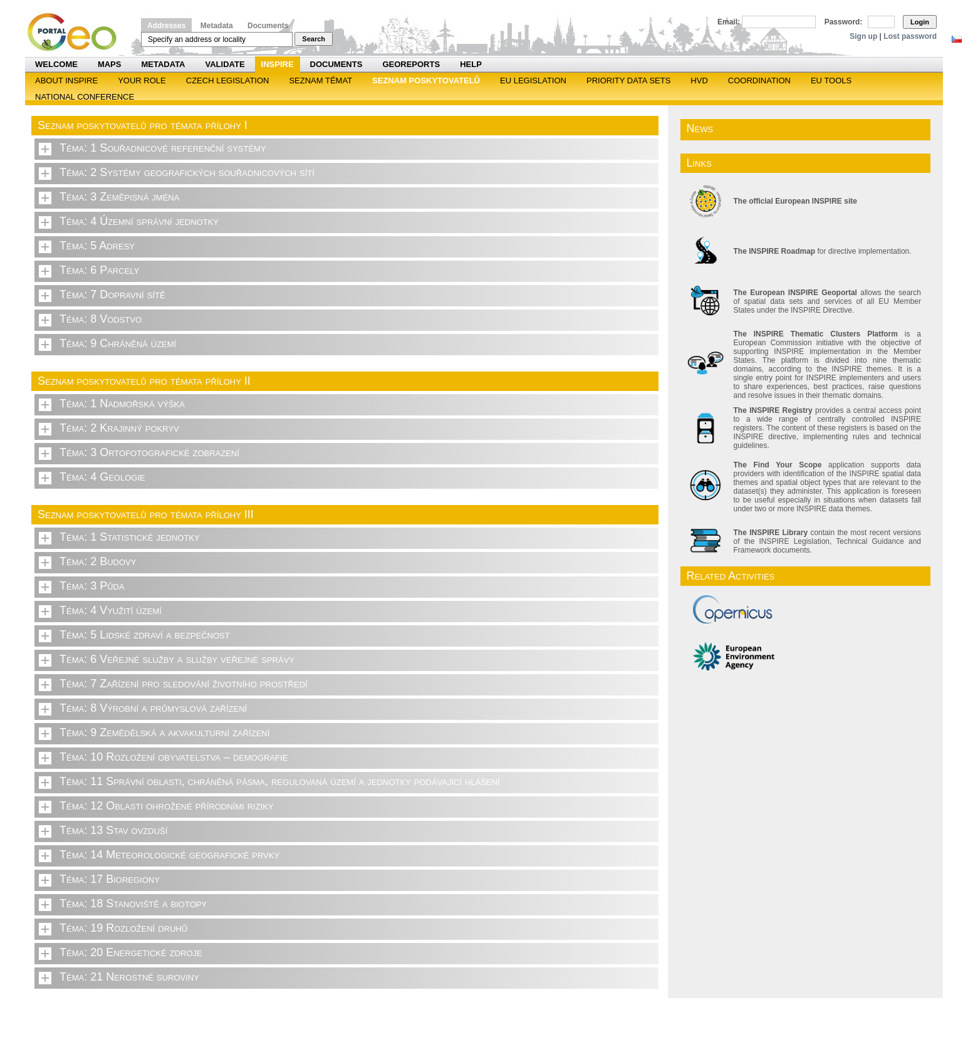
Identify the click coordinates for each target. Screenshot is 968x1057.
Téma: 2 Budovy (98, 561)
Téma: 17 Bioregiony (110, 879)
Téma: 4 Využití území (111, 610)
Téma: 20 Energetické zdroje (131, 952)
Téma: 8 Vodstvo (101, 319)
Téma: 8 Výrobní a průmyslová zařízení (153, 708)
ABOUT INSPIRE (66, 80)
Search (313, 39)
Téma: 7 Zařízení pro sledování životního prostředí (184, 683)
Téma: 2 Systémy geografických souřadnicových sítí (187, 172)
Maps (110, 64)
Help (471, 64)
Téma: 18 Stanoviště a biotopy (133, 903)
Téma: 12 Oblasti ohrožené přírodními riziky (167, 805)
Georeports (411, 64)
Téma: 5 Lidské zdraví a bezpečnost (145, 634)
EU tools (831, 80)
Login (919, 22)
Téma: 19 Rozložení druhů (123, 928)
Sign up (863, 36)
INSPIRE (277, 64)
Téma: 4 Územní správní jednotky (139, 221)
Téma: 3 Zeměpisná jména (119, 196)
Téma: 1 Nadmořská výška (122, 403)
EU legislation (533, 80)
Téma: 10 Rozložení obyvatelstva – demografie (174, 757)
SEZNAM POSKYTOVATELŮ (426, 80)
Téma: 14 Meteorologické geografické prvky (169, 854)
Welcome (56, 64)
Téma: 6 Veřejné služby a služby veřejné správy (177, 659)
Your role (142, 80)
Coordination (759, 80)
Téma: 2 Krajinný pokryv (119, 428)
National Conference (84, 97)
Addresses (166, 25)
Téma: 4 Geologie (102, 477)
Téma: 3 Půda (92, 586)
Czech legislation (227, 80)
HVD (698, 80)
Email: (728, 22)
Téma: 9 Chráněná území (118, 343)
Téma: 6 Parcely (99, 270)
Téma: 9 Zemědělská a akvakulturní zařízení (164, 732)
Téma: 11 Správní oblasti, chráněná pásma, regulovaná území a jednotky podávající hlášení (280, 781)
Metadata (216, 25)
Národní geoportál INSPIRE (76, 32)
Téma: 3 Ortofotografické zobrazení (149, 452)
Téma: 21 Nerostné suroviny (129, 977)
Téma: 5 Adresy (97, 245)
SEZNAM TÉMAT (320, 80)
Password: (844, 22)
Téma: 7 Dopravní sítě (112, 294)
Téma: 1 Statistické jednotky (130, 537)
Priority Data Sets (628, 80)
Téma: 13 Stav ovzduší (113, 830)
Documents (267, 25)
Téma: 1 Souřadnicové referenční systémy (163, 148)
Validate (225, 64)
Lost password (910, 36)
